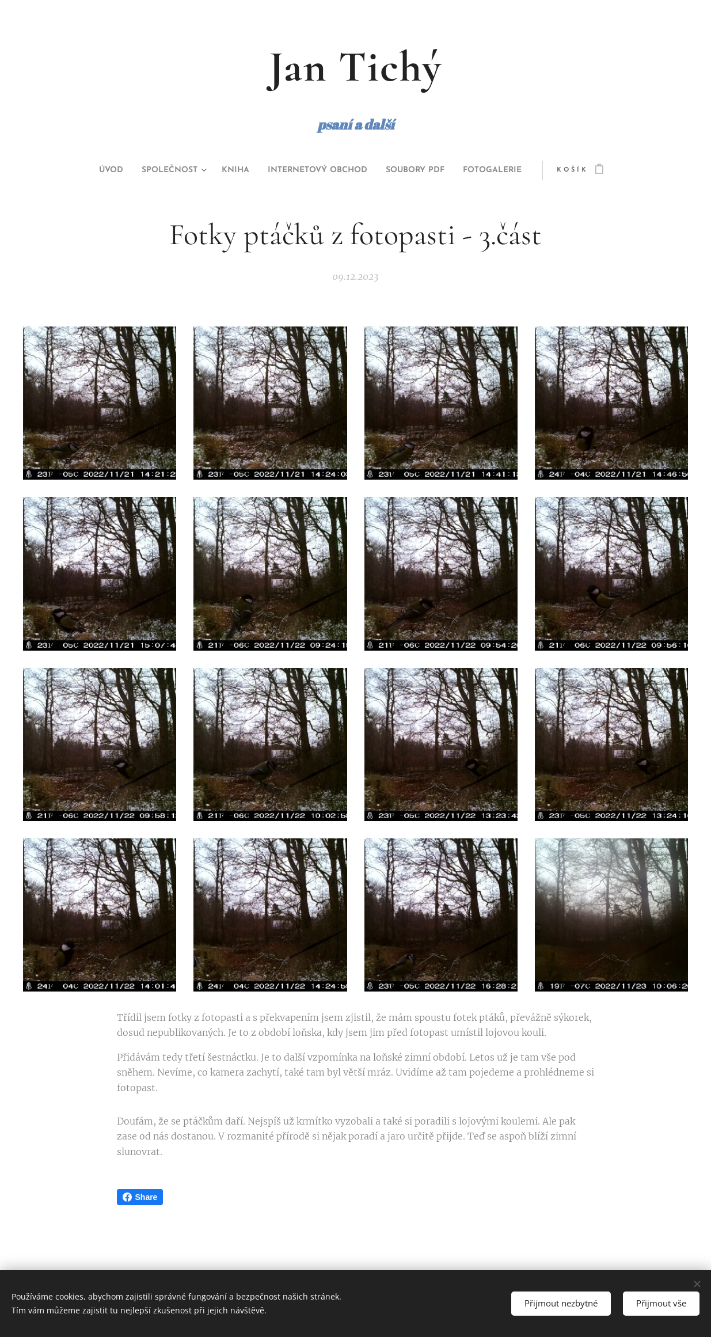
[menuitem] (87, 170)
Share (140, 1197)
